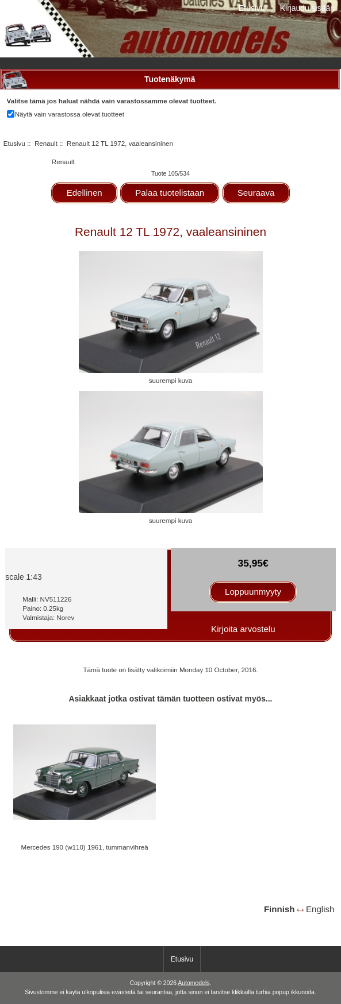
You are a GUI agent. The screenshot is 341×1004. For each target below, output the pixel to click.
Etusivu (252, 8)
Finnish (279, 909)
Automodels (193, 983)
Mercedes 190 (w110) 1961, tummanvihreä (84, 847)
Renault (46, 143)
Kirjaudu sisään (307, 8)
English (320, 909)
